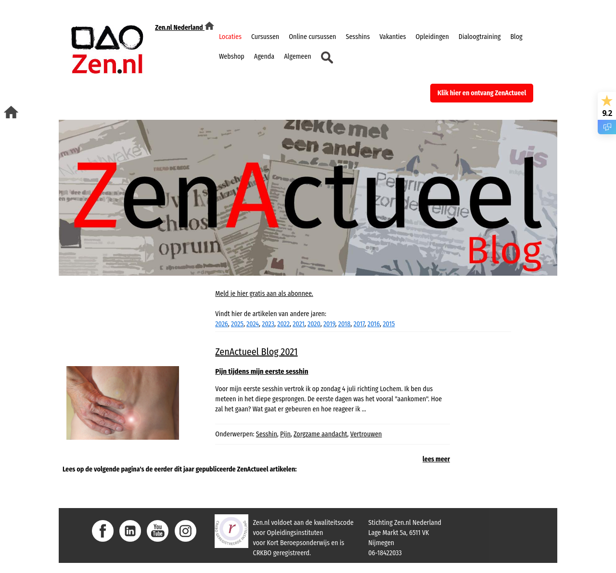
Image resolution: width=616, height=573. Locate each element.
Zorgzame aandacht (320, 434)
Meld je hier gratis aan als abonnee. (264, 294)
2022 (283, 324)
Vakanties (392, 37)
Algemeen (297, 56)
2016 (374, 324)
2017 (359, 324)
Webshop (231, 56)
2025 (237, 324)
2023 (268, 324)
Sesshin (266, 434)
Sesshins (358, 37)
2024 (252, 324)
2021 (299, 324)
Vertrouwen (366, 434)
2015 (389, 324)
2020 (314, 324)
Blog (516, 37)
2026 (221, 324)
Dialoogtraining (480, 37)
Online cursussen (312, 37)
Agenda (264, 56)
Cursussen (265, 37)
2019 (329, 324)
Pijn (285, 434)
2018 (344, 324)
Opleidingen (432, 37)
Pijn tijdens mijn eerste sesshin (261, 371)
